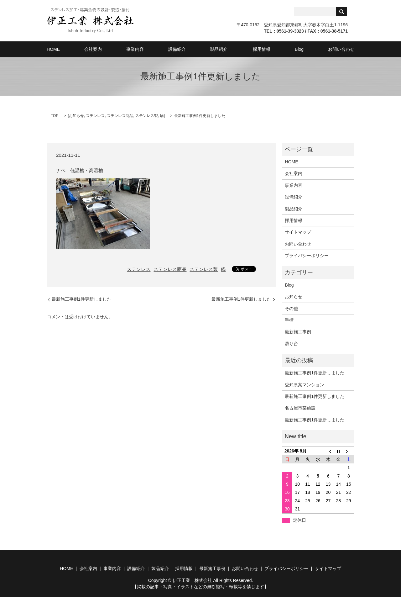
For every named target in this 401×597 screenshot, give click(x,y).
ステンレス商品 (120, 115)
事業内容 (143, 48)
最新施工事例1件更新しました (81, 298)
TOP (54, 115)
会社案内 (108, 48)
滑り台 (291, 343)
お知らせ (76, 115)
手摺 (289, 319)
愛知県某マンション (304, 384)
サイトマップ (298, 231)
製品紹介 (213, 48)
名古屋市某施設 (300, 407)
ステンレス (95, 115)
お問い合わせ (319, 48)
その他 (291, 307)
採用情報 (253, 48)
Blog (283, 48)
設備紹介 (178, 48)
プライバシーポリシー (307, 255)
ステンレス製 (146, 115)
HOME (75, 48)
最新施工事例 (298, 331)
